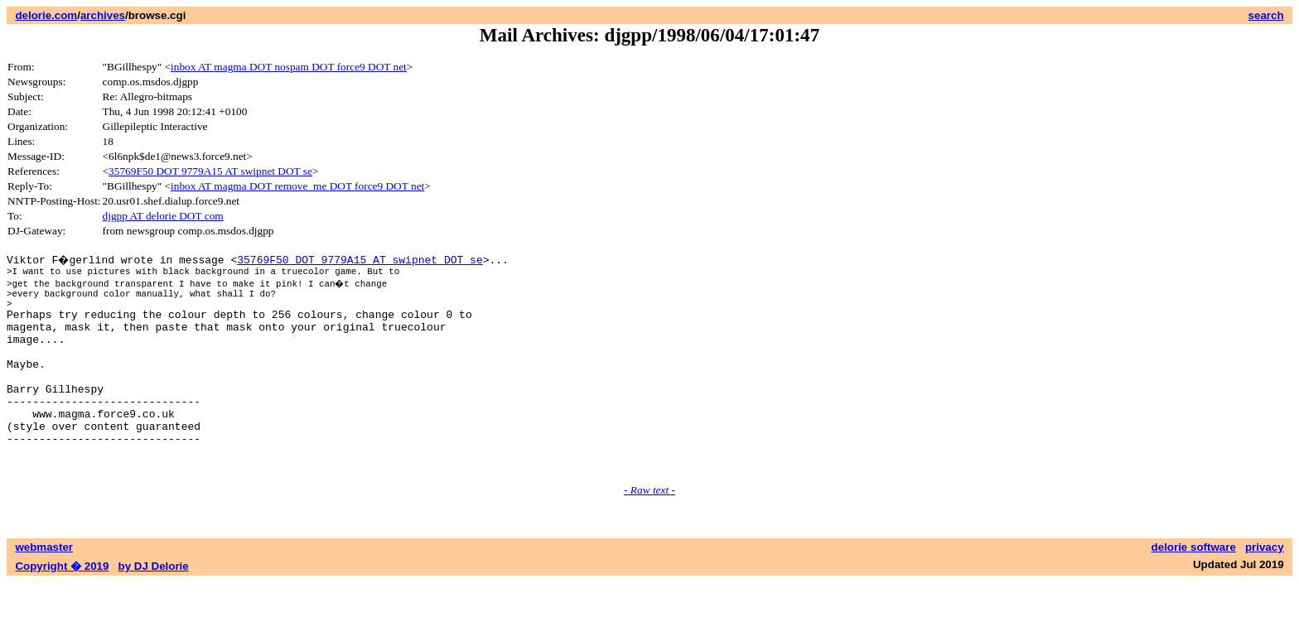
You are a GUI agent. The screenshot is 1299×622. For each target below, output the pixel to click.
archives (102, 15)
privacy (1264, 587)
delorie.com (46, 15)
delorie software (1194, 587)
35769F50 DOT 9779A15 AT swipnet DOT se (210, 171)
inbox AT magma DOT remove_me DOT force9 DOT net (297, 186)
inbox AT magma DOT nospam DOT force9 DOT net (289, 66)
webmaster (44, 587)
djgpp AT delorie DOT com (163, 216)
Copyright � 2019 (62, 606)
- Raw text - (649, 529)
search (1266, 15)
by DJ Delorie (153, 606)
